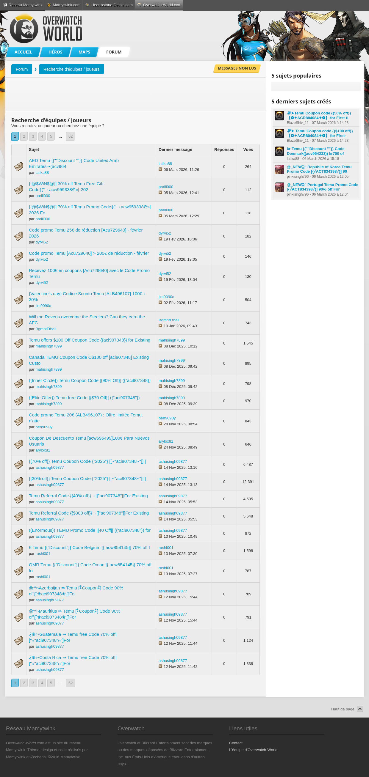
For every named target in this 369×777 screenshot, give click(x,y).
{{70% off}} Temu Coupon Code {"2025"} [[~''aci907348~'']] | (87, 461)
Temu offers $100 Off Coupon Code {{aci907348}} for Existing (89, 339)
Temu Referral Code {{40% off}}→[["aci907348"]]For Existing (88, 495)
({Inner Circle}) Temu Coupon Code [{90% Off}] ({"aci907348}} (90, 380)
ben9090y (43, 427)
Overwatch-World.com (159, 5)
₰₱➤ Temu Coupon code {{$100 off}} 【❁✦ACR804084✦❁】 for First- (320, 133)
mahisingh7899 (48, 346)
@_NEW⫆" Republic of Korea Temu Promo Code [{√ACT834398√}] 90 (319, 169)
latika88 (42, 172)
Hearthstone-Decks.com (109, 5)
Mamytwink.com (63, 5)
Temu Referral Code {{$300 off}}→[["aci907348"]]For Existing (89, 512)
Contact (236, 743)
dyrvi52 (41, 242)
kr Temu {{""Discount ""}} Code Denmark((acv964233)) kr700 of (315, 151)
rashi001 (42, 553)
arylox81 (42, 450)
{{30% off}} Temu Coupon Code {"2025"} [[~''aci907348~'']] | (87, 478)
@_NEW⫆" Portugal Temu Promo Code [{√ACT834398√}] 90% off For (322, 187)
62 (70, 136)
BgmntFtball (45, 329)
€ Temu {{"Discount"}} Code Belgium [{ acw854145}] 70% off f (89, 547)
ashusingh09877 (49, 467)
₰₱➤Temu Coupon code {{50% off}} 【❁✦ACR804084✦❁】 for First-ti (319, 115)
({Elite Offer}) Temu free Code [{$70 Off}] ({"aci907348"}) (84, 397)
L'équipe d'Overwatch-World (253, 750)
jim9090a (43, 305)
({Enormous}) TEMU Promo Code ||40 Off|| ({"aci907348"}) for (90, 530)
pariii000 (42, 196)
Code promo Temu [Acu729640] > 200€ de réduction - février (89, 253)
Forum (22, 69)
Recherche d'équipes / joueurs (71, 69)
